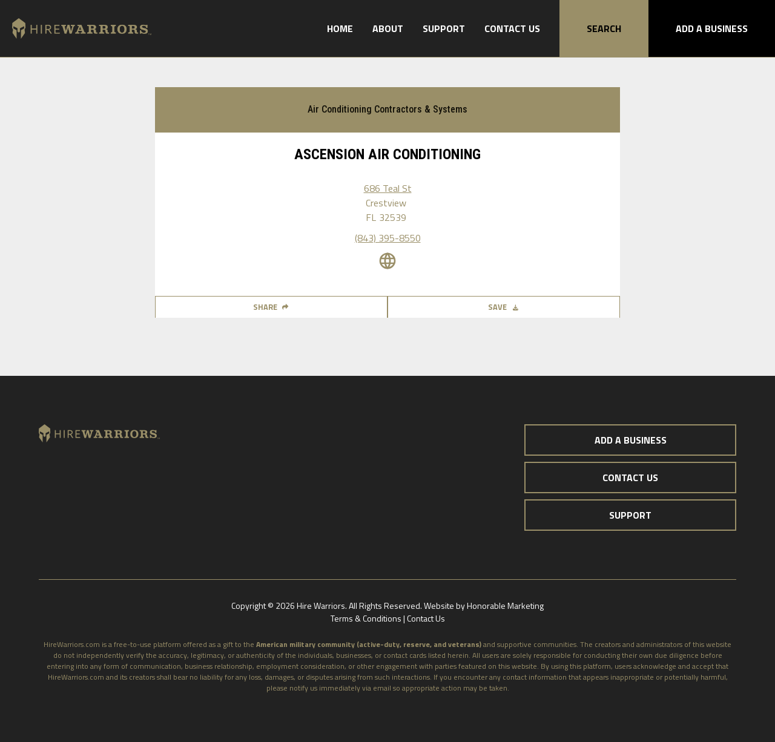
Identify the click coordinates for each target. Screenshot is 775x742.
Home (340, 28)
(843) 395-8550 (388, 238)
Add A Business (712, 28)
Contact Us (512, 28)
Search (604, 28)
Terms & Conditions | (369, 618)
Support (444, 28)
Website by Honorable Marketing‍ (484, 605)
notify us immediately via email (340, 688)
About (387, 28)
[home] (75, 28)
